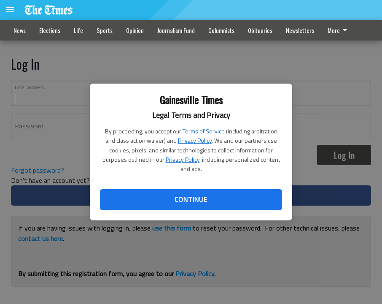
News (19, 30)
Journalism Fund (176, 30)
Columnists (221, 30)
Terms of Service (204, 131)
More (339, 30)
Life (78, 30)
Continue (191, 199)
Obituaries (260, 30)
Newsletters (300, 30)
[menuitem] (339, 30)
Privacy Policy (195, 140)
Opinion (135, 30)
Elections (49, 30)
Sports (105, 30)
